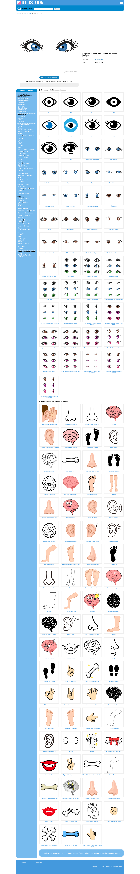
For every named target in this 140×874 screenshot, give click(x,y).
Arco (27, 211)
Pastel (20, 192)
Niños (25, 222)
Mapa (20, 215)
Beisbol (20, 236)
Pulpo (20, 177)
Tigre (25, 153)
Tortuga (26, 163)
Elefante (21, 155)
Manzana (25, 188)
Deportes (21, 233)
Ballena (20, 179)
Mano (30, 230)
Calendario (22, 111)
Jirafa (27, 155)
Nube (20, 135)
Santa (27, 99)
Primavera (21, 116)
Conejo (20, 159)
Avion (20, 202)
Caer (19, 120)
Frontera (21, 253)
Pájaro (20, 167)
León (20, 153)
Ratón (20, 161)
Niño (19, 224)
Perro (20, 142)
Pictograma (22, 230)
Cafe (27, 194)
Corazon (21, 211)
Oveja (26, 151)
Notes (27, 243)
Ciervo (20, 151)
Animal (20, 138)
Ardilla (20, 157)
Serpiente (21, 165)
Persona (27, 220)
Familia (20, 220)
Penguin (21, 181)
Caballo (31, 149)
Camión (26, 199)
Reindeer (21, 103)
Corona (20, 213)
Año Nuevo (22, 110)
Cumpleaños (22, 108)
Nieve (25, 135)
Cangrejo (29, 175)
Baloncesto (22, 238)
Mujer (20, 226)
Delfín (27, 179)
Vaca (25, 149)
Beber (27, 184)
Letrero (20, 217)
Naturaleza (25, 124)
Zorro (26, 157)
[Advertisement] (102, 33)
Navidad (21, 99)
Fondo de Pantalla (24, 255)
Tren (19, 206)
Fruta (20, 188)
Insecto (20, 171)
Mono (20, 147)
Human (26, 13)
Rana (20, 163)
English (24, 862)
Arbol (20, 130)
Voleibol (21, 240)
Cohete (25, 202)
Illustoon (19, 13)
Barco (20, 204)
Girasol (20, 128)
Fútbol (20, 235)
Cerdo (20, 149)
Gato (19, 140)
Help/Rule (39, 862)
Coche (20, 199)
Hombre (26, 226)
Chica (25, 224)
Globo (27, 213)
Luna (32, 131)
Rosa (20, 126)
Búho (26, 167)
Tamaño (26, 131)
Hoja (24, 130)
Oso (19, 144)
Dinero (20, 248)
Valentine (21, 106)
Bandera (26, 215)
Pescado (21, 175)
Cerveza (21, 194)
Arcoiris (31, 135)
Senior (20, 228)
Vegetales (21, 186)
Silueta (20, 257)
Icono (20, 209)
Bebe (20, 222)
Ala (32, 213)
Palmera (30, 130)
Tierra (20, 131)
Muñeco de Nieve (24, 101)
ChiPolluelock (28, 169)
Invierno (21, 121)
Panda (20, 145)
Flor (19, 124)
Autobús (21, 200)
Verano (20, 118)
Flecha (32, 211)
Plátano (20, 190)
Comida (20, 184)
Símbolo (26, 209)
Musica (20, 243)
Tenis (20, 242)
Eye (30, 13)
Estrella (20, 133)
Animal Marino (23, 173)
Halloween (21, 104)
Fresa (32, 188)
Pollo (20, 169)
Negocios (21, 247)
